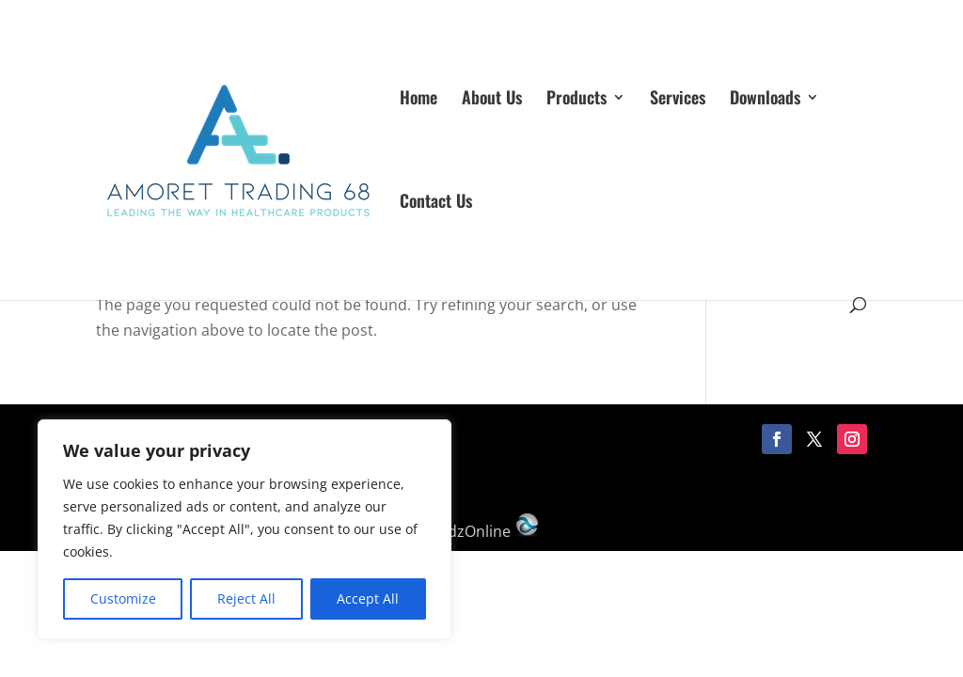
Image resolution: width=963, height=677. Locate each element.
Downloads (765, 99)
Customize (123, 598)
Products (576, 99)
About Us (492, 99)
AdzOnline (489, 531)
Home (418, 99)
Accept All (368, 598)
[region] (244, 529)
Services (677, 99)
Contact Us (436, 203)
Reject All (246, 598)
